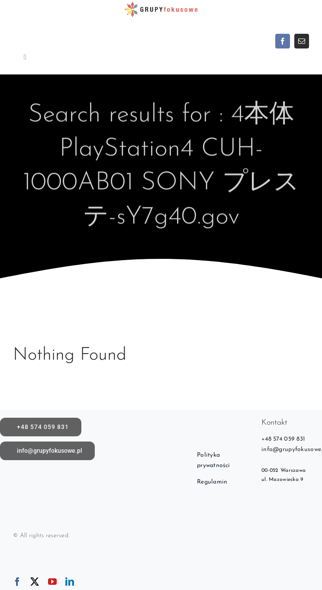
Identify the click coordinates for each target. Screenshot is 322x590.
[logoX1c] (161, 4)
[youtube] (52, 581)
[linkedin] (69, 581)
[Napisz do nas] (47, 451)
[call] (40, 427)
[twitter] (34, 581)
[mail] (301, 41)
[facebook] (282, 41)
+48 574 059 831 (283, 439)
